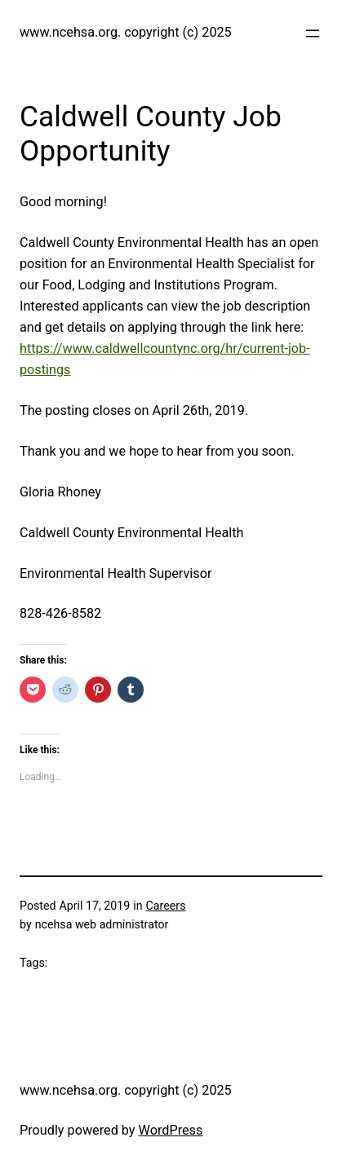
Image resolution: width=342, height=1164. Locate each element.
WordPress (171, 1130)
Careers (166, 905)
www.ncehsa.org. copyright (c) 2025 (126, 32)
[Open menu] (312, 33)
